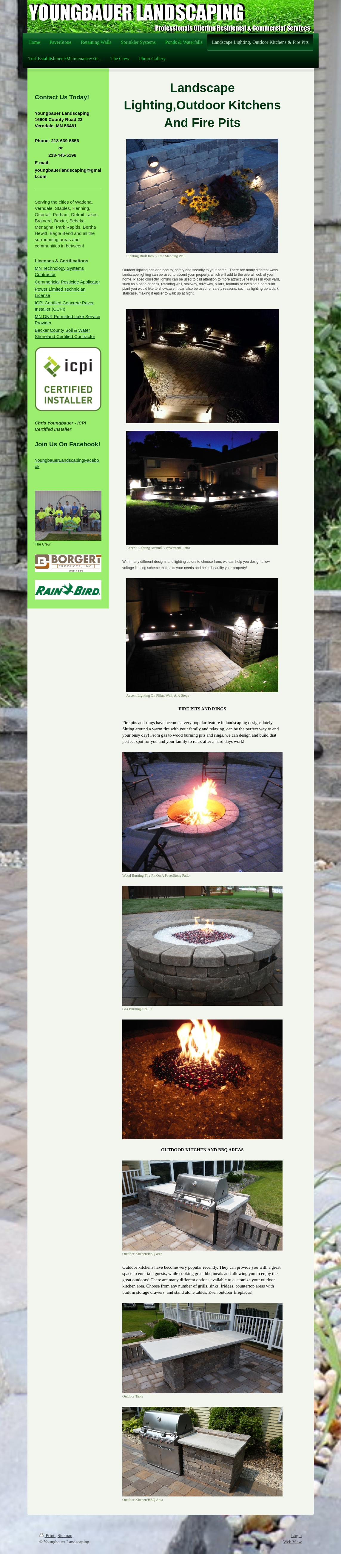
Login (296, 1535)
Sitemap (65, 1535)
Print (47, 1535)
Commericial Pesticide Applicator (67, 281)
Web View (292, 1541)
